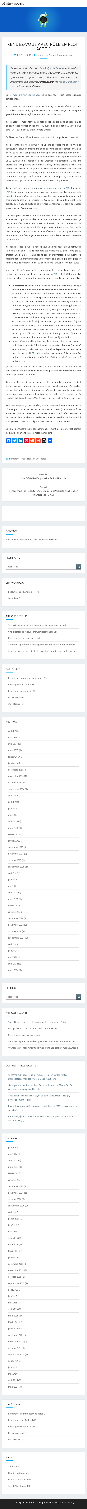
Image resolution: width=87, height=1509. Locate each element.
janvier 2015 (14, 911)
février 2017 (14, 756)
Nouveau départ (16, 697)
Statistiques (14, 703)
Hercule (77, 231)
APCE (9, 191)
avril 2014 (13, 963)
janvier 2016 (14, 840)
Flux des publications (18, 1472)
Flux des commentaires (19, 1479)
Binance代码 (14, 1116)
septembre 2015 (16, 866)
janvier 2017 (14, 763)
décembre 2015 (15, 847)
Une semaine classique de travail (24, 638)
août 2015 (13, 873)
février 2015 (14, 905)
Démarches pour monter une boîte (27, 458)
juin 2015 (12, 879)
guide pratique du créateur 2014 (54, 188)
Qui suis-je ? (14, 598)
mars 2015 (13, 899)
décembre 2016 (15, 769)
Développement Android (20, 684)
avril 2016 (13, 821)
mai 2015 (12, 885)
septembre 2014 (16, 937)
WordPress (52, 1502)
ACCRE (54, 274)
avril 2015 (13, 892)
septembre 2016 (16, 789)
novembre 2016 (16, 776)
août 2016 (13, 795)
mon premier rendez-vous (26, 94)
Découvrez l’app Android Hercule (24, 591)
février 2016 (14, 834)
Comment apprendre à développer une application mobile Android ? (42, 644)
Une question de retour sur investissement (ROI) (32, 631)
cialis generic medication (20, 1085)
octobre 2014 (14, 931)
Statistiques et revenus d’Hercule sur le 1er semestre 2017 (37, 625)
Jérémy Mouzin (13, 3)
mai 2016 (12, 814)
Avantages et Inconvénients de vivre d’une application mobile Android (43, 651)
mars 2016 (13, 827)
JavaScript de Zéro (49, 68)
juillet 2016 (13, 802)
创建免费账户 (15, 1074)
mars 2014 (13, 970)
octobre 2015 (14, 860)
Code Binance (15, 1095)
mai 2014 (12, 957)
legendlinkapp (15, 1106)
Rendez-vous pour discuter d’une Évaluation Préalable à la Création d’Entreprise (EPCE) (43, 491)
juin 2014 (12, 950)
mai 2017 (12, 737)
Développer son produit (20, 690)
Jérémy (40, 55)
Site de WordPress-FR (19, 1485)
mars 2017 (13, 750)
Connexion (13, 1466)
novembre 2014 (16, 924)
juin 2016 (12, 808)
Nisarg (71, 1502)
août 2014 (13, 944)
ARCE (16, 341)
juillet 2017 (13, 730)
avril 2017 (13, 743)
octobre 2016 (14, 782)
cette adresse (49, 538)
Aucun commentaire (61, 55)
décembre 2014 (15, 918)
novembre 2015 (16, 853)
